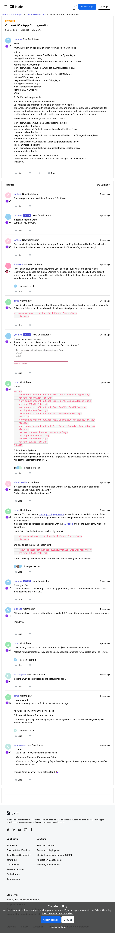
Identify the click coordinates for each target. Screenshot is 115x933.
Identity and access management (23, 899)
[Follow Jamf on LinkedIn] (13, 829)
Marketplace (13, 864)
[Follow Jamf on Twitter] (8, 830)
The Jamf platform (46, 845)
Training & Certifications (18, 850)
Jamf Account (13, 879)
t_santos (18, 39)
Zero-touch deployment (48, 850)
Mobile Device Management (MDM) (54, 855)
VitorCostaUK (20, 482)
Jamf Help (12, 845)
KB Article (68, 523)
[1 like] (25, 286)
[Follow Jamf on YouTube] (19, 830)
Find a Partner (14, 874)
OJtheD (17, 194)
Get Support (17, 14)
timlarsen (18, 264)
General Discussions (36, 14)
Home (5, 14)
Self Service (13, 895)
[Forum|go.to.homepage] (17, 6)
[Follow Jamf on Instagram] (25, 829)
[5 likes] (27, 467)
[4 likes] (27, 566)
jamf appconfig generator (51, 514)
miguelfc (18, 609)
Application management (49, 860)
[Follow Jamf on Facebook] (31, 829)
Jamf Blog (12, 860)
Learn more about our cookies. (57, 913)
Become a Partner (15, 869)
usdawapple (20, 674)
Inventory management (48, 864)
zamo (16, 300)
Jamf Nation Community (19, 855)
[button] (6, 7)
